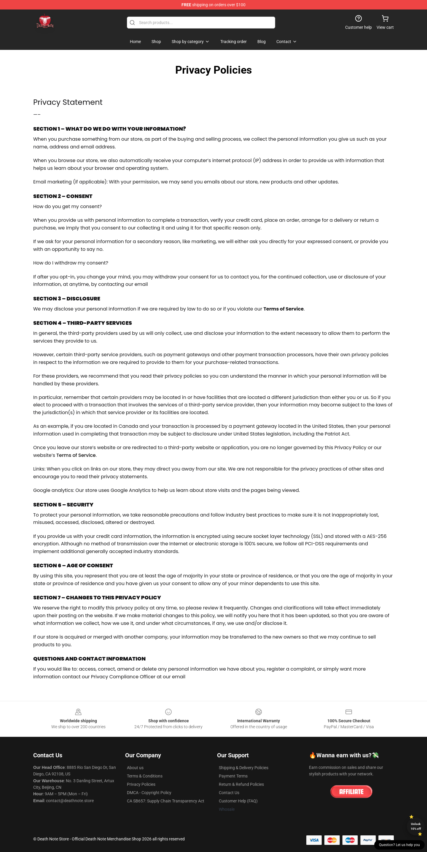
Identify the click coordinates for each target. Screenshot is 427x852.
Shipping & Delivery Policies (243, 767)
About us (135, 767)
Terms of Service (76, 455)
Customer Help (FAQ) (238, 801)
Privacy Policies (141, 784)
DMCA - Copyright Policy (149, 792)
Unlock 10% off (416, 826)
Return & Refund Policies (241, 784)
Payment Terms (233, 776)
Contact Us (229, 792)
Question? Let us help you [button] (399, 845)
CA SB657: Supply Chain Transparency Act (165, 801)
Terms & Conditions (144, 776)
